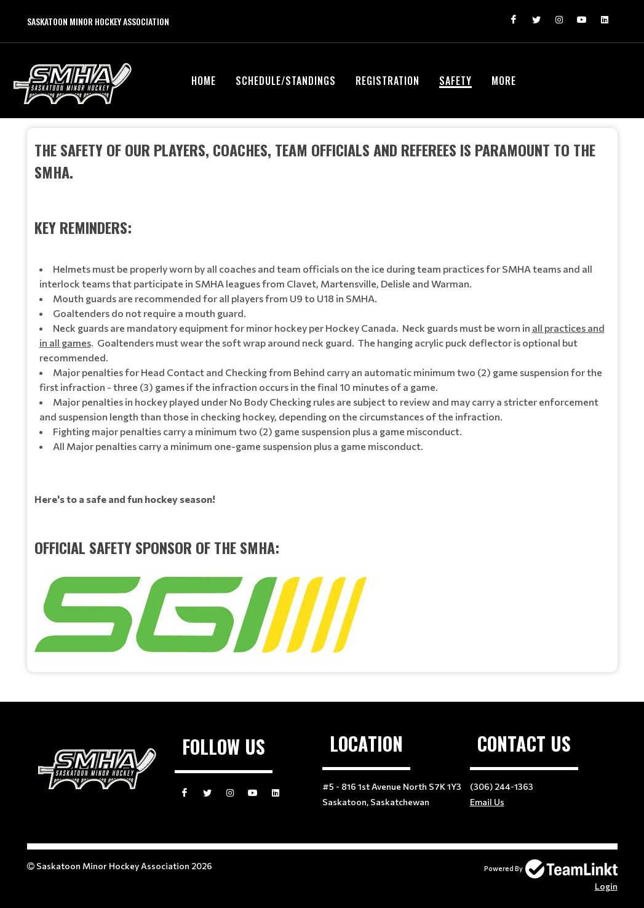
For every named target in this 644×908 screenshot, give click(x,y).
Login (606, 886)
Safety (455, 80)
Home (203, 80)
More (503, 80)
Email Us (487, 802)
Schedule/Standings (286, 80)
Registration (387, 80)
